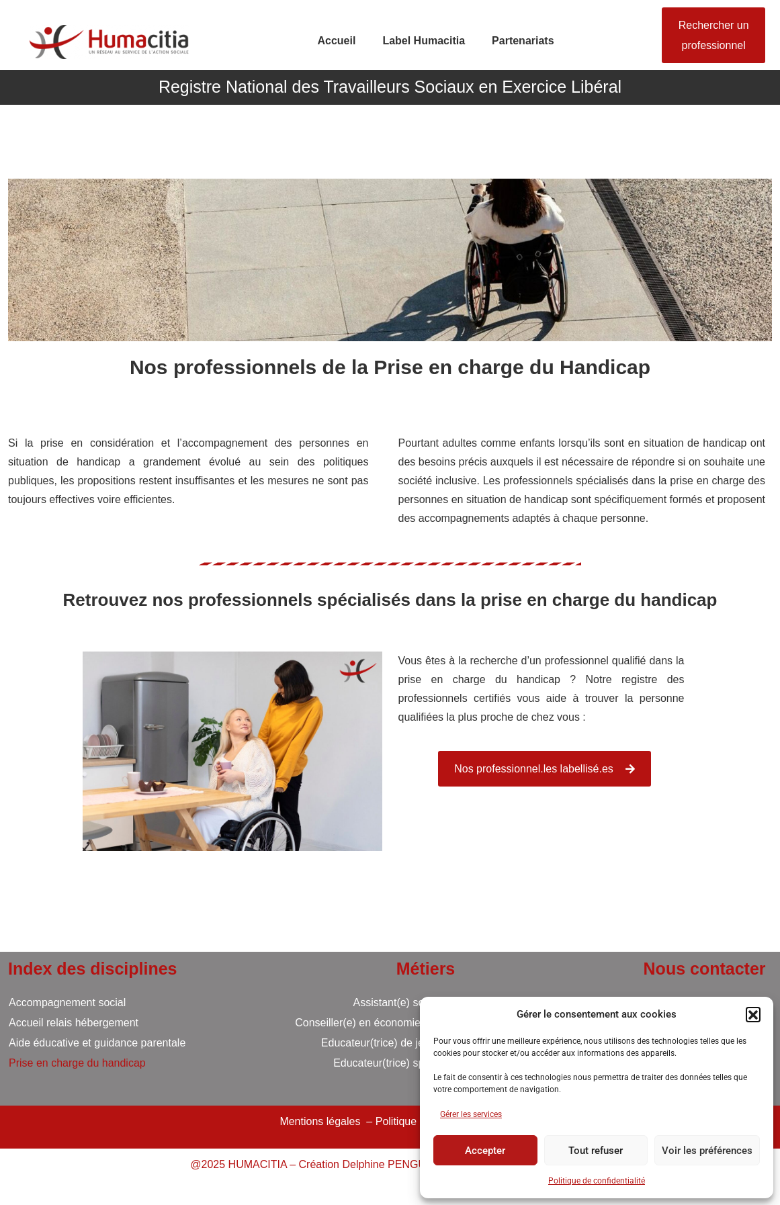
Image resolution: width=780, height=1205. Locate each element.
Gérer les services (471, 1114)
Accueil (336, 40)
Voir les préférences (707, 1151)
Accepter (485, 1151)
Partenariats (523, 40)
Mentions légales (319, 1121)
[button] (753, 1014)
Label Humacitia (423, 40)
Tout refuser (595, 1151)
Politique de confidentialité (596, 1181)
